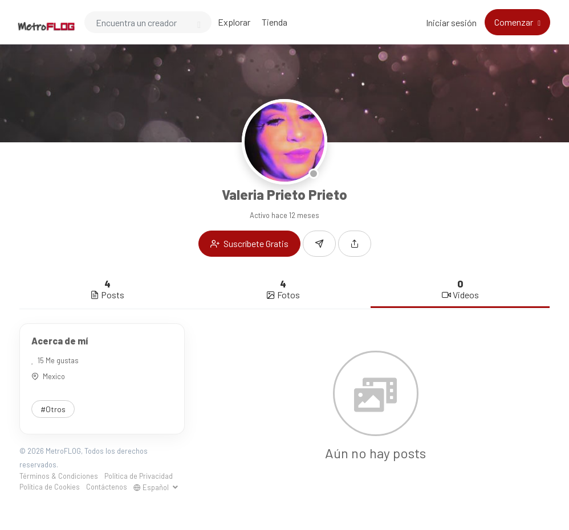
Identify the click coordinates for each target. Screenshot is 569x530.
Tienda (274, 22)
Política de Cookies (49, 486)
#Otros (53, 409)
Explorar (234, 22)
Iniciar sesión (451, 22)
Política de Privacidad (138, 475)
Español (151, 487)
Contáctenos (106, 486)
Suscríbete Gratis (249, 243)
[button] (354, 244)
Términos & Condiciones (58, 475)
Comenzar (514, 22)
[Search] (148, 22)
